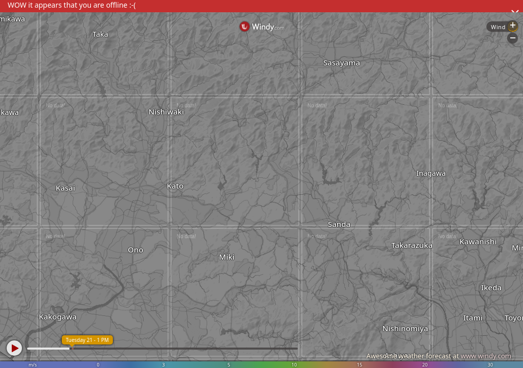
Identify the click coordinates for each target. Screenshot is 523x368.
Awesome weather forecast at (438, 355)
